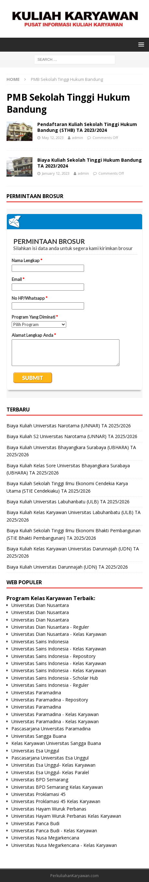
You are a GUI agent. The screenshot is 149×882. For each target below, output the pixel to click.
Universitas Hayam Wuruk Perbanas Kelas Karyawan (66, 816)
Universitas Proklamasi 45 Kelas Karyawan (55, 801)
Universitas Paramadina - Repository (49, 700)
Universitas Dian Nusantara (40, 605)
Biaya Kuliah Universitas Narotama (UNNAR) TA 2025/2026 (68, 425)
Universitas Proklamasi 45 (38, 794)
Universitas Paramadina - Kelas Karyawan (55, 714)
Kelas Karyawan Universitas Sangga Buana (56, 743)
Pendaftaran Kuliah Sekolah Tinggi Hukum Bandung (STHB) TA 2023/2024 (87, 127)
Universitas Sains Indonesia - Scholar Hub (54, 678)
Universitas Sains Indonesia (39, 641)
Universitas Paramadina (36, 692)
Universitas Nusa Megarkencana (45, 838)
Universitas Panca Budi (35, 823)
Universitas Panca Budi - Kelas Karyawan (54, 830)
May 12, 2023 (53, 137)
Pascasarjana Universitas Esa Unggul (50, 758)
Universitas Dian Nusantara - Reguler (50, 627)
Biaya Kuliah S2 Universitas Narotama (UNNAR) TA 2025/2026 (71, 436)
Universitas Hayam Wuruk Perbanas (48, 809)
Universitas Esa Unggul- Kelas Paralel (50, 772)
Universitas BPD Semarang (39, 779)
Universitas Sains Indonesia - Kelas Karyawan (58, 649)
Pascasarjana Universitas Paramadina (51, 728)
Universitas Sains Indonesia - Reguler (50, 685)
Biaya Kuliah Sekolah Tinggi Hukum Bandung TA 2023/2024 (89, 163)
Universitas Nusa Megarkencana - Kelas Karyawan (64, 845)
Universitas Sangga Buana (38, 736)
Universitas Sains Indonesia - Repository (53, 656)
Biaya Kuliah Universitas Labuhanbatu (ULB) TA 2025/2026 (68, 501)
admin (77, 137)
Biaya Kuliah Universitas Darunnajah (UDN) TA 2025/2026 (67, 567)
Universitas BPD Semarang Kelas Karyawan (57, 787)
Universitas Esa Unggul (35, 751)
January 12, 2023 (55, 173)
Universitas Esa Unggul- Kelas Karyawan (53, 765)
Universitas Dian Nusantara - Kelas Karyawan (58, 634)
